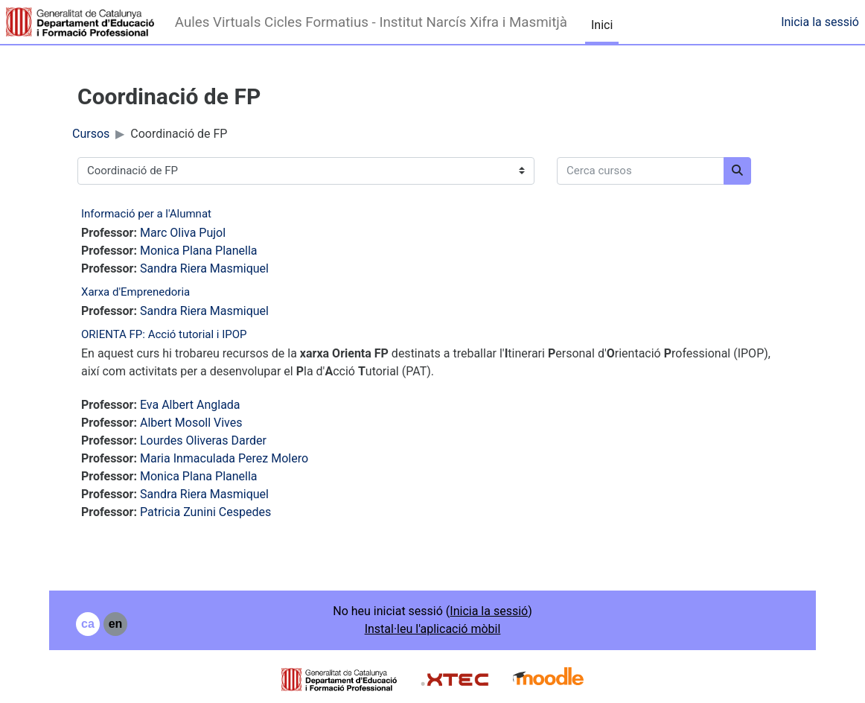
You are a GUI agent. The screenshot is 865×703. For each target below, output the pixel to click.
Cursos (90, 134)
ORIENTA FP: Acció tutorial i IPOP (164, 334)
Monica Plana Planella (199, 251)
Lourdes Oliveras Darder (203, 440)
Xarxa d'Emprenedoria (135, 292)
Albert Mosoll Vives (191, 423)
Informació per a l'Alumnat (146, 213)
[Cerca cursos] (640, 171)
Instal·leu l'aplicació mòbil (433, 629)
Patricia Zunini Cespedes (205, 512)
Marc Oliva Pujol (183, 233)
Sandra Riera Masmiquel (204, 268)
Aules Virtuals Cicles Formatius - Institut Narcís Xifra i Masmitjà (371, 22)
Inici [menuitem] (602, 25)
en (116, 623)
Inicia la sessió (820, 22)
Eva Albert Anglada (190, 405)
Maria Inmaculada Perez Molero (224, 458)
